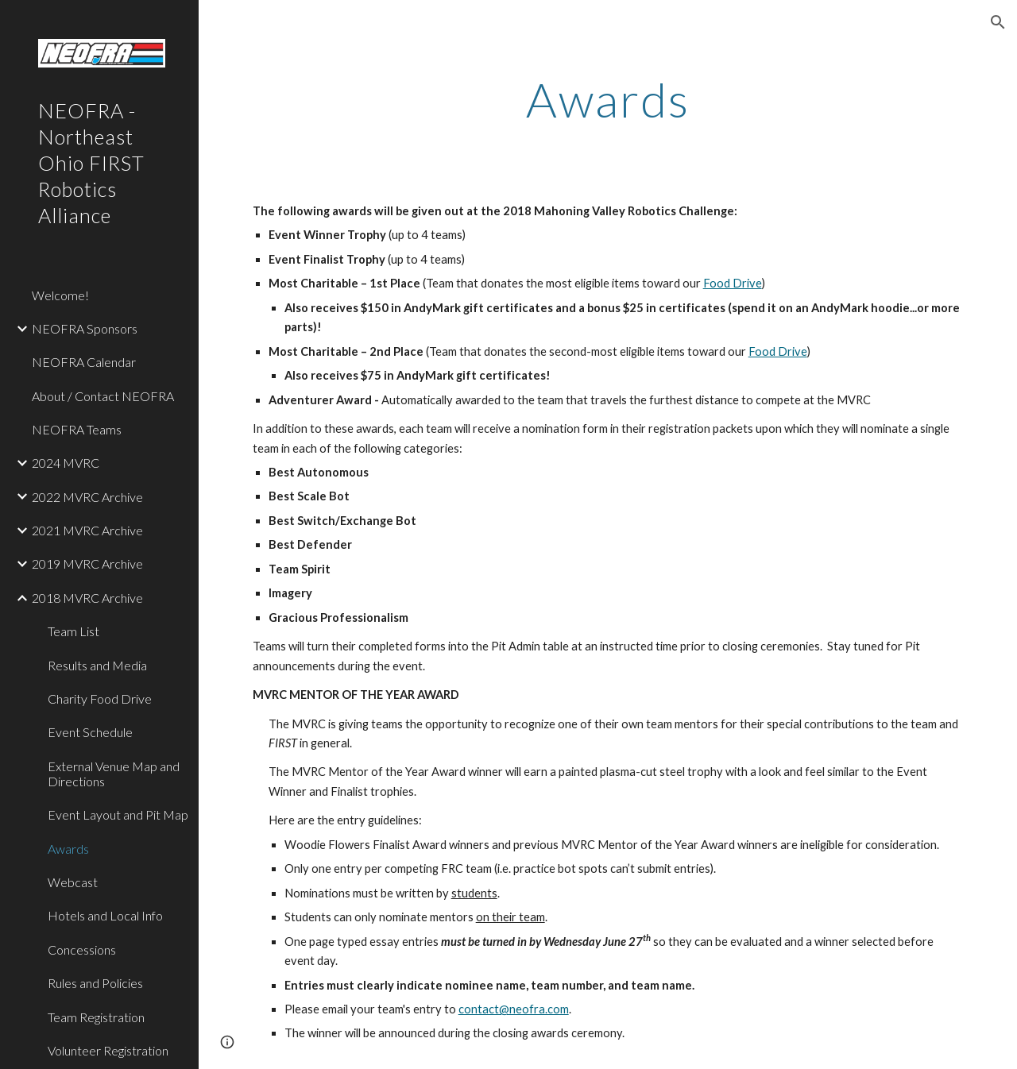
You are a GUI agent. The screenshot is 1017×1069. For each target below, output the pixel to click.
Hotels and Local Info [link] (105, 915)
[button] (998, 22)
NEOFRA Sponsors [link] (84, 328)
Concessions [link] (82, 949)
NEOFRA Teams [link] (77, 429)
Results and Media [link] (97, 665)
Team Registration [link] (96, 1017)
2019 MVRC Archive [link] (87, 563)
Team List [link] (73, 631)
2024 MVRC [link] (65, 462)
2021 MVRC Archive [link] (87, 530)
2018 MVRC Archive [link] (87, 597)
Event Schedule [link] (90, 731)
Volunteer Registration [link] (108, 1050)
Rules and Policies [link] (95, 982)
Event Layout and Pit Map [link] (118, 814)
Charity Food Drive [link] (100, 698)
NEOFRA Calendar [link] (84, 361)
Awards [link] (68, 848)
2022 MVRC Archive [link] (87, 496)
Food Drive (732, 283)
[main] (608, 99)
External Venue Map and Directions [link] (114, 773)
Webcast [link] (73, 882)
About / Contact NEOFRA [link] (103, 395)
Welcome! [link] (60, 295)
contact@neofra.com (513, 1009)
